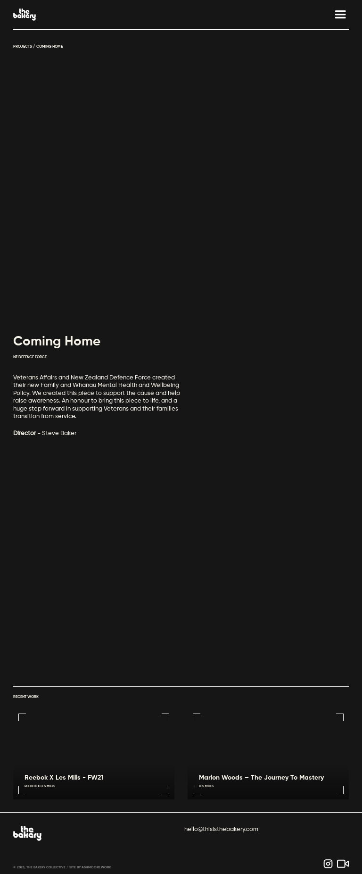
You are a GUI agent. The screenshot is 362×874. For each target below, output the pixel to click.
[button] (336, 14)
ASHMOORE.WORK (96, 867)
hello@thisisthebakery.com (221, 829)
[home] (24, 14)
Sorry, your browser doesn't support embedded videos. (181, 574)
